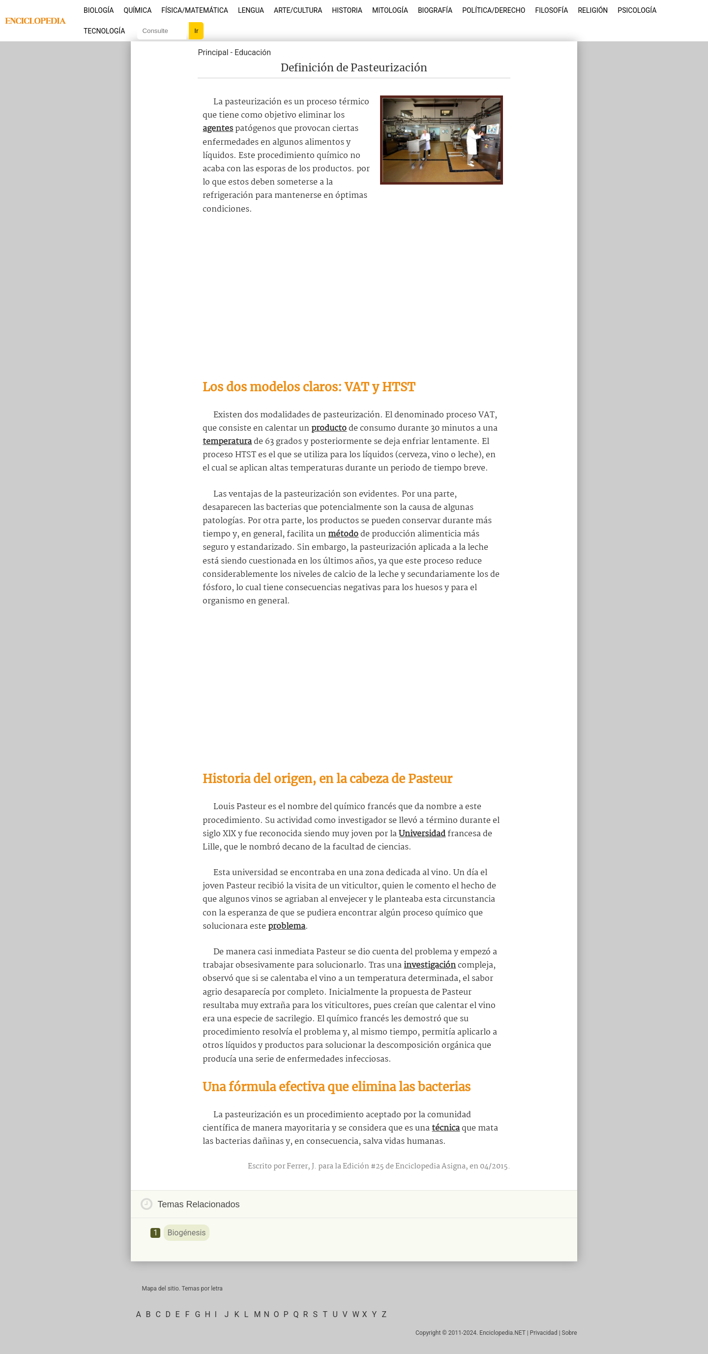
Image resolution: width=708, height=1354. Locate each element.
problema (286, 926)
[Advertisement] (354, 297)
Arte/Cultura (298, 10)
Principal (213, 52)
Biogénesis (186, 1232)
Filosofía (551, 10)
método (343, 534)
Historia (347, 10)
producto (329, 428)
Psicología (637, 10)
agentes (218, 128)
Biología (99, 10)
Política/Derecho (493, 10)
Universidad (422, 834)
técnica (446, 1128)
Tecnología (104, 31)
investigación (430, 965)
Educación (253, 52)
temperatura (227, 441)
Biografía (435, 10)
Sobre (569, 1332)
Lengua (251, 10)
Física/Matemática (194, 10)
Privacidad (544, 1332)
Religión (593, 10)
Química (138, 10)
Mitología (390, 10)
